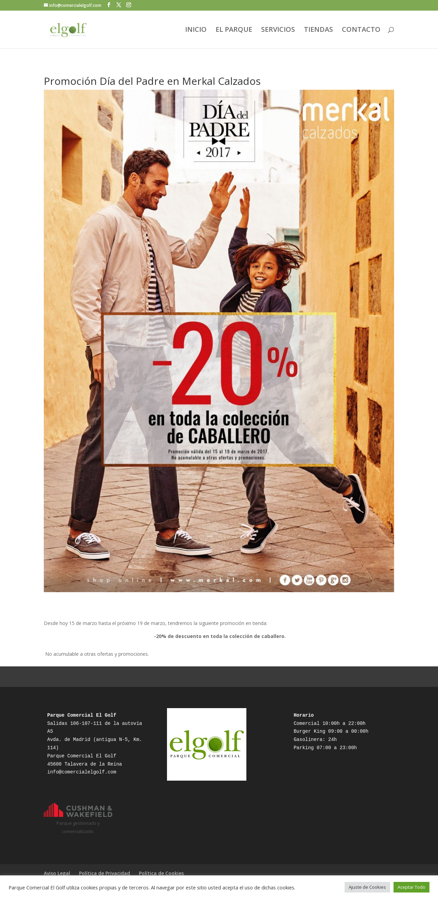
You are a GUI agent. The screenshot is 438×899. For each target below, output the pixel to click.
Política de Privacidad (104, 873)
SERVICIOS (278, 30)
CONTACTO (361, 30)
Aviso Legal (57, 873)
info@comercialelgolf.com (81, 772)
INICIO (196, 30)
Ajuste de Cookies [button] (367, 887)
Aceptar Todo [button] (411, 887)
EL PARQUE (234, 30)
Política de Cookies (161, 873)
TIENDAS (318, 30)
